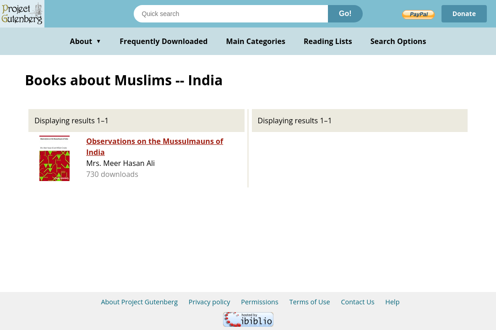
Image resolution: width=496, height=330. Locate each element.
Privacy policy (209, 301)
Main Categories (255, 41)
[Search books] (231, 13)
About (86, 41)
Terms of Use (309, 301)
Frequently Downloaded (163, 41)
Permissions (259, 301)
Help (392, 301)
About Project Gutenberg (139, 301)
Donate (464, 13)
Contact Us (357, 301)
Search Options (398, 41)
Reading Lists (328, 41)
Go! (345, 13)
